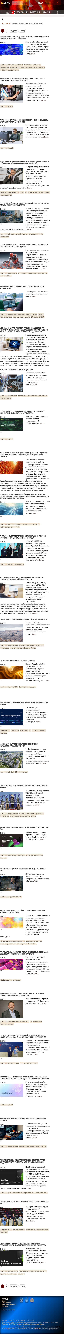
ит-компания (30, 645)
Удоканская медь (6, 195)
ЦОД (21, 1063)
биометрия (22, 687)
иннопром (21, 1274)
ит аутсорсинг (32, 273)
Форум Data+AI (13, 897)
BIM (41, 234)
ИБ (39, 524)
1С (26, 192)
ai (35, 687)
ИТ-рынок (34, 317)
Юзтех (10, 439)
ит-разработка (13, 645)
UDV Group (11, 524)
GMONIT (41, 317)
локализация (5, 67)
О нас (4, 1301)
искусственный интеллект (19, 234)
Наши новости (6, 1303)
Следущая (13, 31)
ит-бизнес (22, 645)
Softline (3, 70)
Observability (12, 314)
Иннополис (4, 1232)
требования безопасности (32, 65)
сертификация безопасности (35, 67)
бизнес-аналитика (6, 317)
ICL (20, 897)
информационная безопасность (26, 524)
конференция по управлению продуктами (14, 944)
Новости (46, 12)
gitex (10, 1193)
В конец (22, 31)
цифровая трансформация (21, 317)
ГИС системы (23, 772)
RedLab (10, 148)
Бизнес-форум (32, 192)
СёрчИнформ (20, 1230)
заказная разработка (40, 1193)
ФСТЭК (17, 527)
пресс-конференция (7, 1024)
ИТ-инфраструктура (30, 1063)
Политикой (36, 1329)
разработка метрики (38, 730)
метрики (40, 314)
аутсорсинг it (12, 273)
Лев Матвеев (37, 1022)
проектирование (34, 234)
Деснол (46, 192)
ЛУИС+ (15, 687)
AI (9, 234)
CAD (12, 772)
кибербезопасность (7, 527)
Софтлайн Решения (13, 70)
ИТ (30, 730)
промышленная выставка (9, 1274)
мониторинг (21, 314)
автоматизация (17, 1193)
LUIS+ (10, 687)
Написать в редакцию (9, 1304)
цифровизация (28, 1193)
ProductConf (32, 944)
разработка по (42, 273)
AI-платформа (19, 564)
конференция (30, 1230)
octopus (11, 1063)
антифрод (30, 687)
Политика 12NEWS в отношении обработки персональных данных (23, 1324)
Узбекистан (13, 67)
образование (5, 237)
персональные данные (15, 65)
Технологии (22, 12)
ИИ (8, 276)
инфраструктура (31, 314)
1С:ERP (40, 192)
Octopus (11, 564)
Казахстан (22, 67)
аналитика (4, 733)
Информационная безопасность (18, 1022)
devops (38, 1146)
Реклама (5, 1306)
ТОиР (22, 192)
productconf (17, 980)
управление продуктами (34, 941)
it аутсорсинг (22, 273)
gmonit (10, 106)
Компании (35, 12)
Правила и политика (8, 1310)
